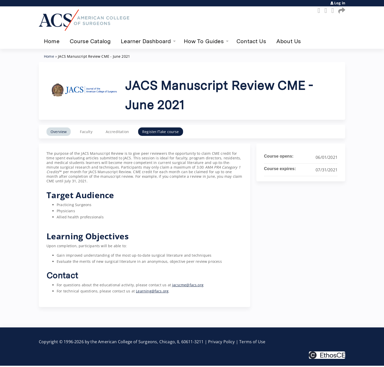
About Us (288, 41)
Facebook (320, 10)
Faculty (86, 131)
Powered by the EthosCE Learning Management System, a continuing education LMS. (327, 355)
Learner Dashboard (146, 41)
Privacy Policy (221, 342)
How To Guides (204, 41)
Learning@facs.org (152, 291)
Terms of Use (252, 342)
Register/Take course (160, 131)
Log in (339, 3)
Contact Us (251, 41)
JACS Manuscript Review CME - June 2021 (94, 56)
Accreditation (117, 131)
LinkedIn (334, 10)
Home (51, 41)
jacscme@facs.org (187, 284)
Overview (59, 131)
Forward (340, 10)
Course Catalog (90, 41)
